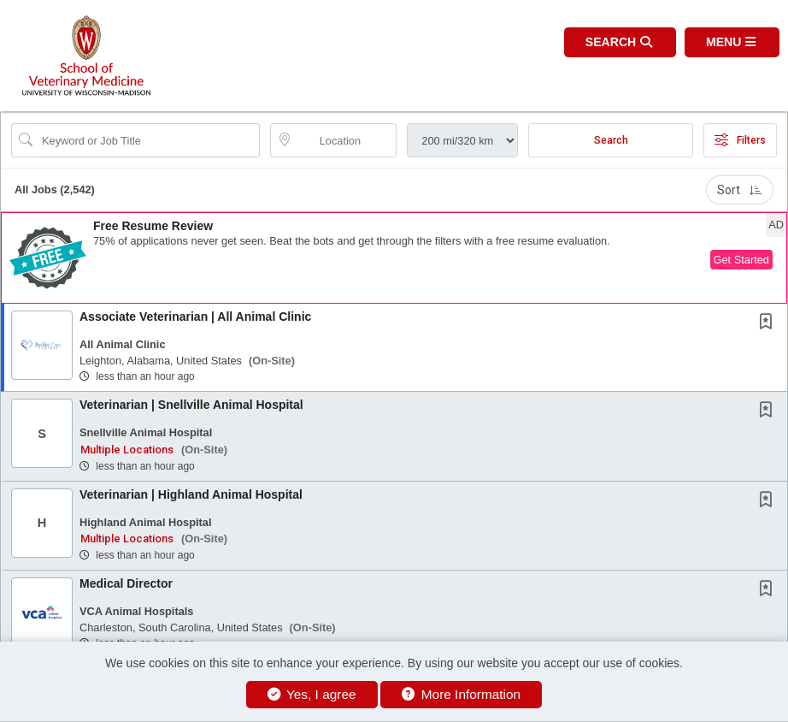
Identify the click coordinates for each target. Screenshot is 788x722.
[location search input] (345, 140)
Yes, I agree (312, 694)
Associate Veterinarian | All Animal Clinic (195, 316)
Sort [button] (739, 190)
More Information (461, 694)
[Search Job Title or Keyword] (147, 140)
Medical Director (126, 583)
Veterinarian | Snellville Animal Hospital (191, 404)
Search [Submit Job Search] (611, 140)
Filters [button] (740, 140)
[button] (732, 42)
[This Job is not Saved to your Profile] (769, 323)
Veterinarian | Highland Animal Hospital (191, 494)
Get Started (741, 259)
